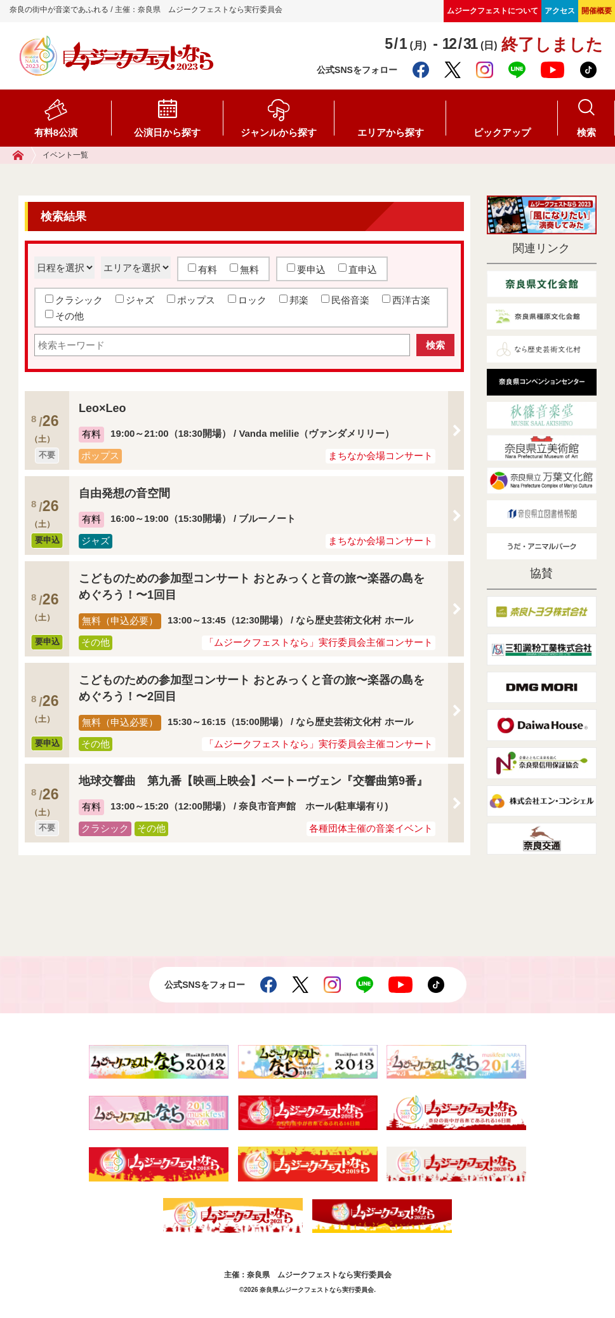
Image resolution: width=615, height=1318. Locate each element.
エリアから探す (390, 132)
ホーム (24, 155)
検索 (586, 132)
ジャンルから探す (279, 132)
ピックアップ (502, 132)
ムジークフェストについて (492, 10)
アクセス (560, 10)
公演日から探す (167, 132)
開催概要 (596, 10)
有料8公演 (55, 132)
